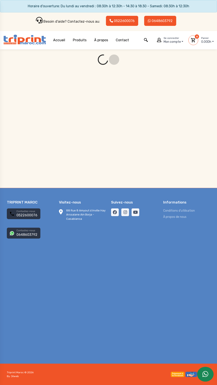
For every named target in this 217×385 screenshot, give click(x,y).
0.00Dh (207, 40)
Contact (122, 40)
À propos (101, 40)
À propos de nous (174, 217)
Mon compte (173, 40)
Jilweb (15, 376)
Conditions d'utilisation (179, 210)
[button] (146, 40)
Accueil (59, 40)
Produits (80, 40)
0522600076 (122, 21)
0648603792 (160, 21)
